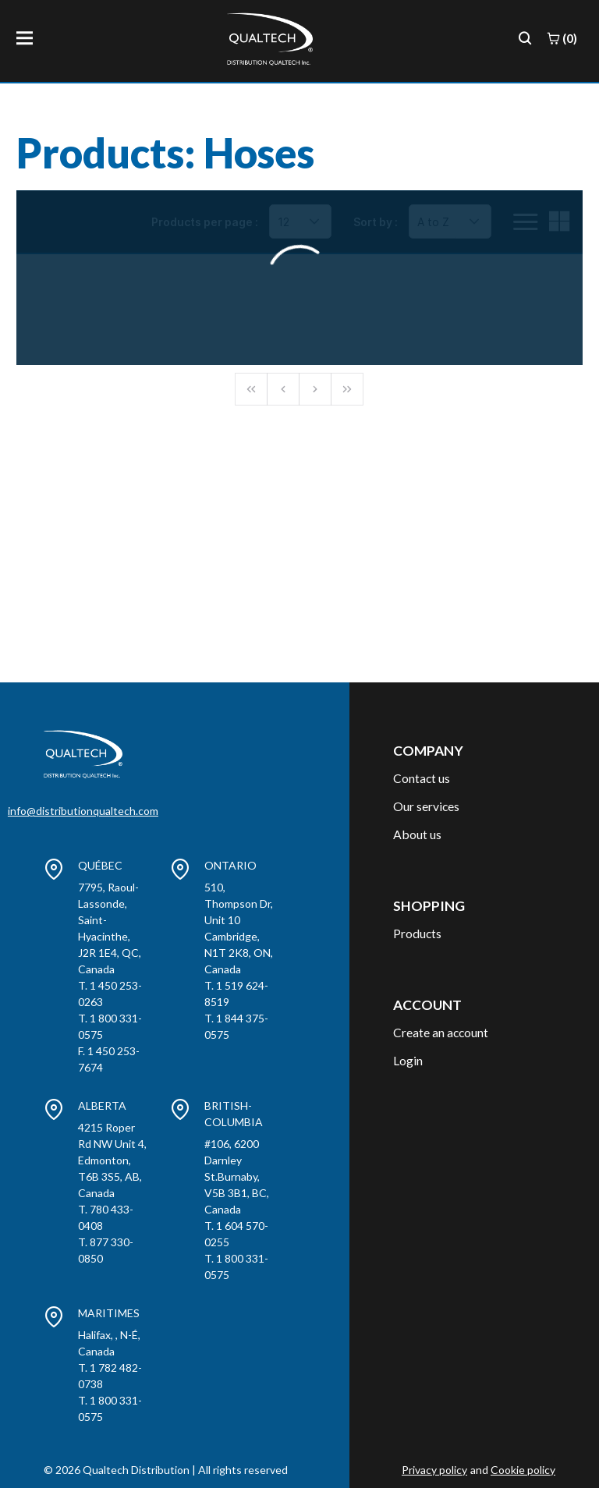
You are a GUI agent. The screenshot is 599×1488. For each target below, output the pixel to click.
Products (417, 933)
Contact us (421, 778)
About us (417, 834)
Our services (426, 806)
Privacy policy (434, 1469)
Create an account (440, 1032)
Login (408, 1060)
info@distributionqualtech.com (83, 810)
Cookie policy (523, 1469)
